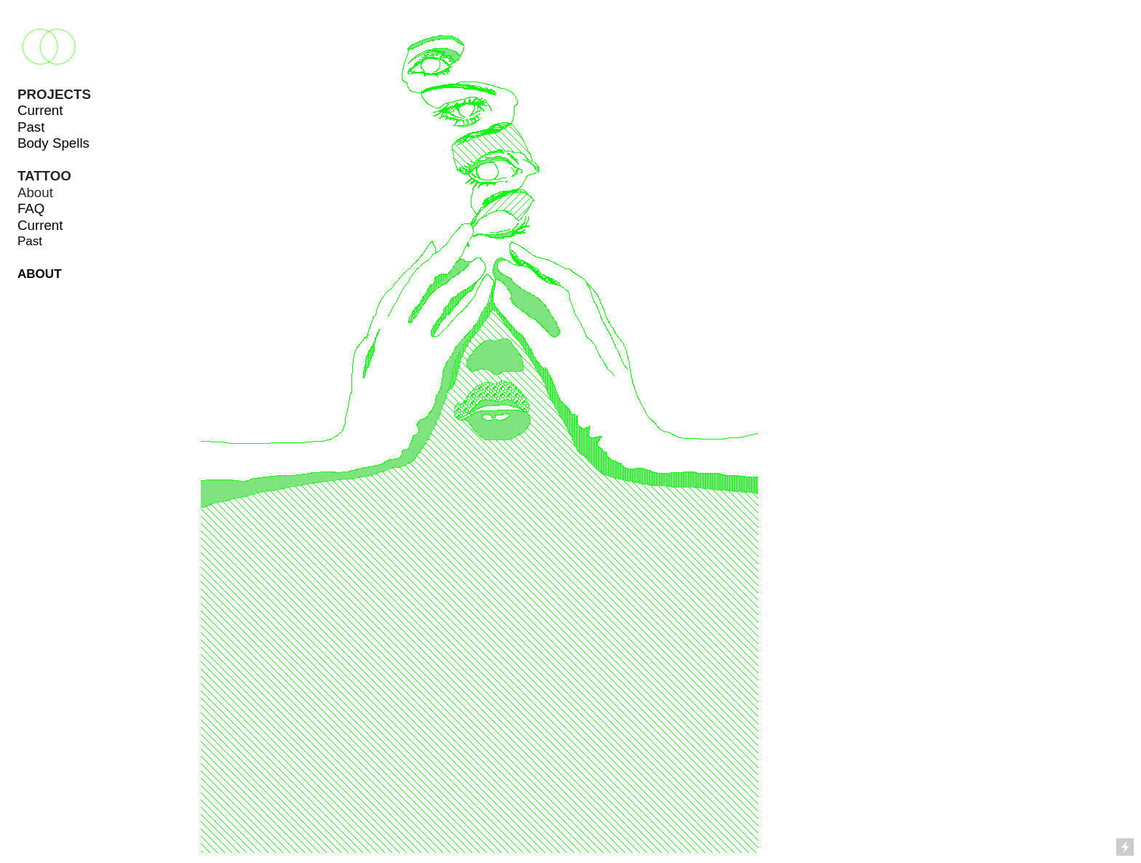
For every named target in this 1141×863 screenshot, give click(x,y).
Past (31, 127)
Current (40, 110)
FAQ (31, 208)
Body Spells (53, 143)
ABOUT (39, 274)
